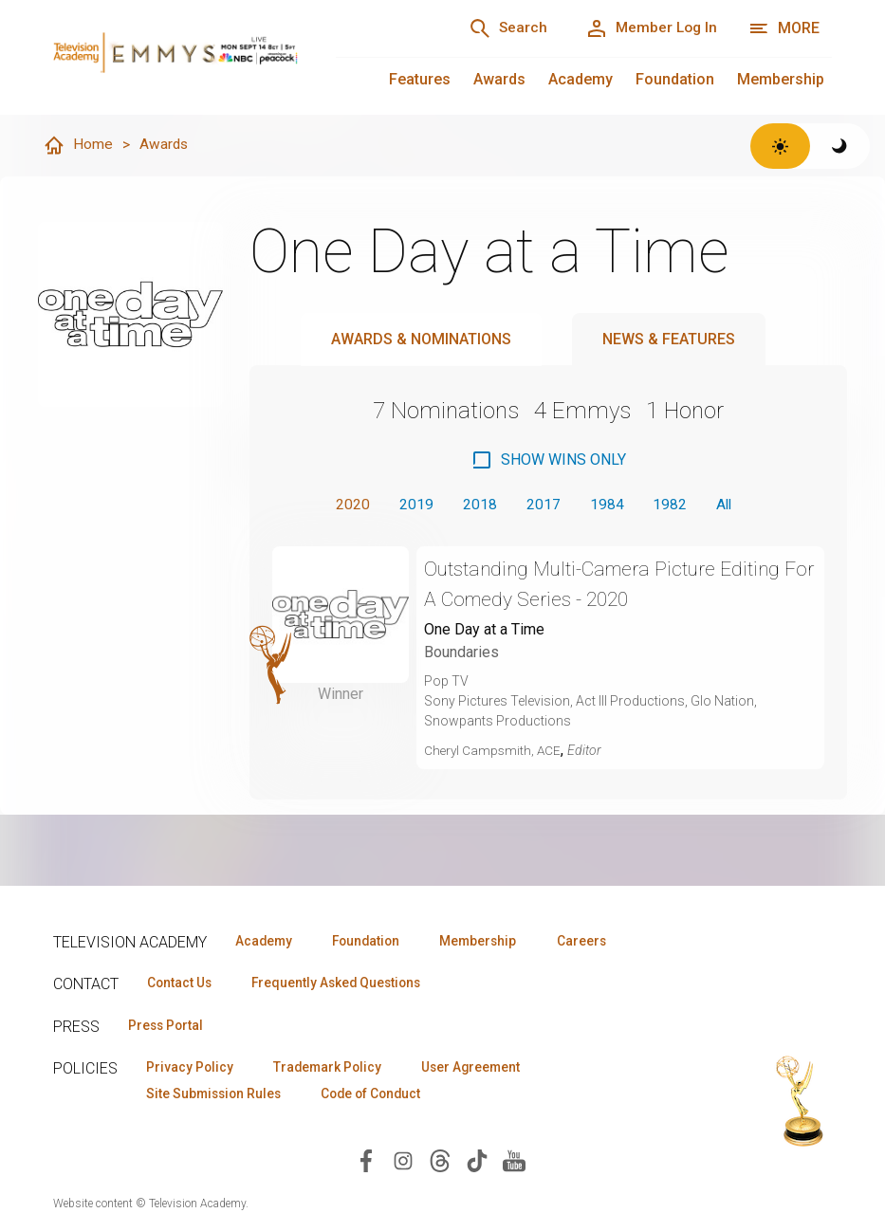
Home (78, 146)
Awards (499, 79)
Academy (580, 79)
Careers (605, 940)
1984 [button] (606, 506)
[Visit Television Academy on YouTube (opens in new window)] (514, 1163)
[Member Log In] (647, 28)
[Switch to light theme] (780, 146)
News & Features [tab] (668, 340)
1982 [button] (671, 506)
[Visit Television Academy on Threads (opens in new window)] (440, 1163)
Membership (780, 79)
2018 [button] (477, 506)
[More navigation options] (784, 28)
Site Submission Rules (217, 1096)
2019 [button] (413, 506)
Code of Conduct (384, 1096)
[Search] (498, 28)
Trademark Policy (336, 1068)
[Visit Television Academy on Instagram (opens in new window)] (403, 1163)
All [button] (726, 506)
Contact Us (182, 983)
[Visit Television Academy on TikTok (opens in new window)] (477, 1163)
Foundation (675, 79)
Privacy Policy (192, 1068)
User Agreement (487, 1068)
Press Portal (169, 1026)
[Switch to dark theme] (840, 146)
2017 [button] (542, 506)
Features (420, 79)
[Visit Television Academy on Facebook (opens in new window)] (366, 1163)
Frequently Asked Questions (347, 983)
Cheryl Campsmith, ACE (494, 752)
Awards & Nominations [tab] (421, 340)
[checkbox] (548, 461)
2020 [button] (348, 506)
